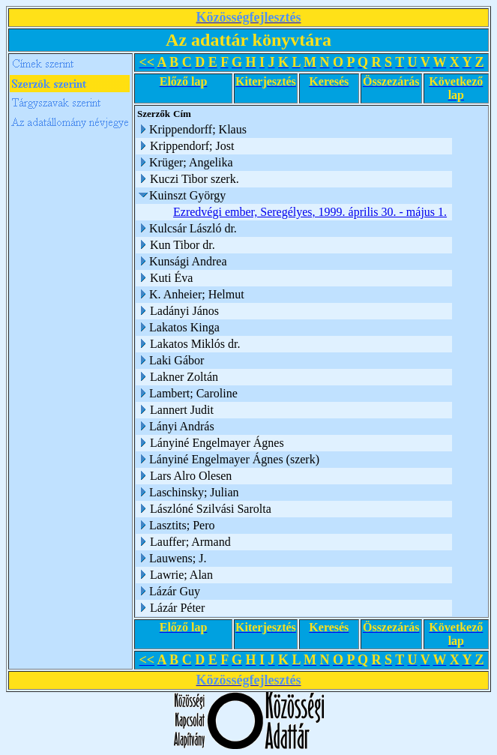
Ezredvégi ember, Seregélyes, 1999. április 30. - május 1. (310, 211)
